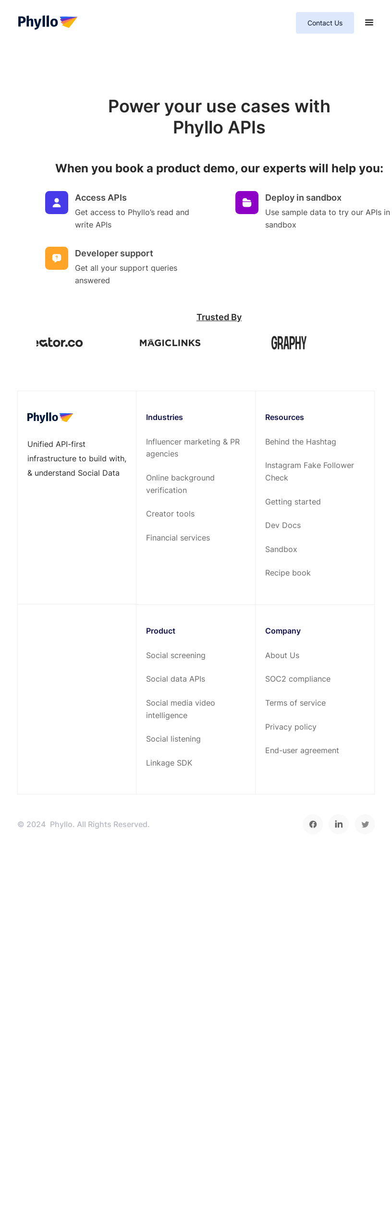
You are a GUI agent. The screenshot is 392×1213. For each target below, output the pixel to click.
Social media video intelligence (180, 709)
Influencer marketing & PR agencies (193, 448)
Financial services (178, 537)
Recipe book (288, 572)
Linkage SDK (169, 763)
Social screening (176, 655)
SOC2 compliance (298, 679)
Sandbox (281, 549)
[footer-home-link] (50, 417)
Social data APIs (175, 679)
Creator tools (170, 513)
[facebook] (313, 824)
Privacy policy (291, 727)
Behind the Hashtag (300, 441)
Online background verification (180, 484)
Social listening (173, 739)
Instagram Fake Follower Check (309, 471)
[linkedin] (339, 824)
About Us (282, 655)
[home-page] (47, 23)
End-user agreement (302, 750)
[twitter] (365, 824)
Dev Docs (283, 525)
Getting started (293, 501)
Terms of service (295, 703)
